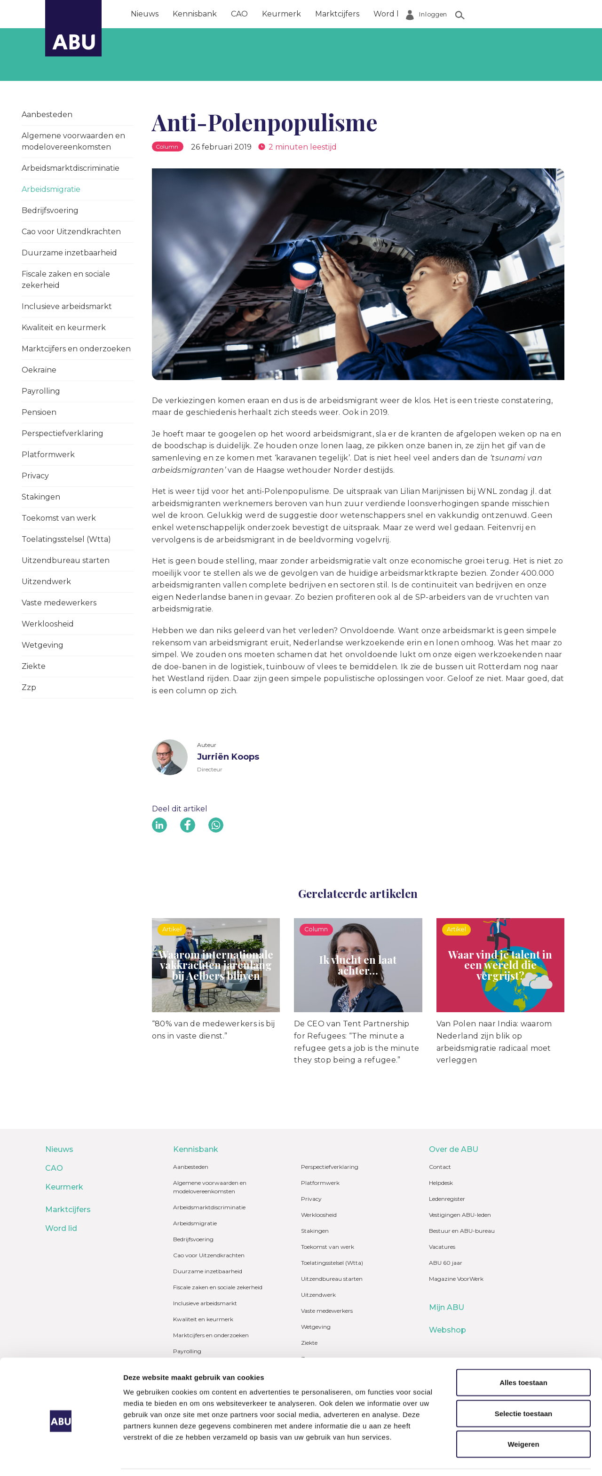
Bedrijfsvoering (50, 210)
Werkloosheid (48, 623)
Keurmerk (281, 13)
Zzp (29, 687)
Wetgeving (42, 645)
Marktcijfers (337, 13)
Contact (440, 1166)
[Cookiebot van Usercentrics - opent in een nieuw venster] (61, 1458)
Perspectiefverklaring (62, 433)
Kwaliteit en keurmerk (64, 327)
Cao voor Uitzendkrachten (71, 231)
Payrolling (41, 391)
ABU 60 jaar (445, 1262)
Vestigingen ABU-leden (460, 1214)
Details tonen (508, 1457)
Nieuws (144, 13)
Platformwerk (48, 454)
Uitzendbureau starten (66, 560)
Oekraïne (39, 369)
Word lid (389, 13)
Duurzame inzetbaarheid (69, 252)
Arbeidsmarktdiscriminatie (70, 168)
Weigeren (523, 1408)
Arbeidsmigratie (51, 189)
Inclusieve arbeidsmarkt (67, 306)
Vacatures (442, 1246)
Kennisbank (195, 13)
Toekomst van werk (59, 518)
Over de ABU (444, 13)
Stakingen (41, 496)
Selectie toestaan (524, 1377)
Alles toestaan (523, 1346)
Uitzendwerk (46, 581)
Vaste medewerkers (59, 602)
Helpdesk (441, 1182)
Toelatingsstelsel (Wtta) (66, 539)
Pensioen (39, 412)
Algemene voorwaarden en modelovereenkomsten (73, 141)
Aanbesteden (47, 114)
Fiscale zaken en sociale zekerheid (66, 280)
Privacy (35, 475)
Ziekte (34, 666)
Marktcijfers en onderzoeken (76, 348)
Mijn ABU (446, 1307)
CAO (239, 13)
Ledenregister (447, 1198)
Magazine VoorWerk (456, 1278)
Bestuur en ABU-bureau (462, 1230)
